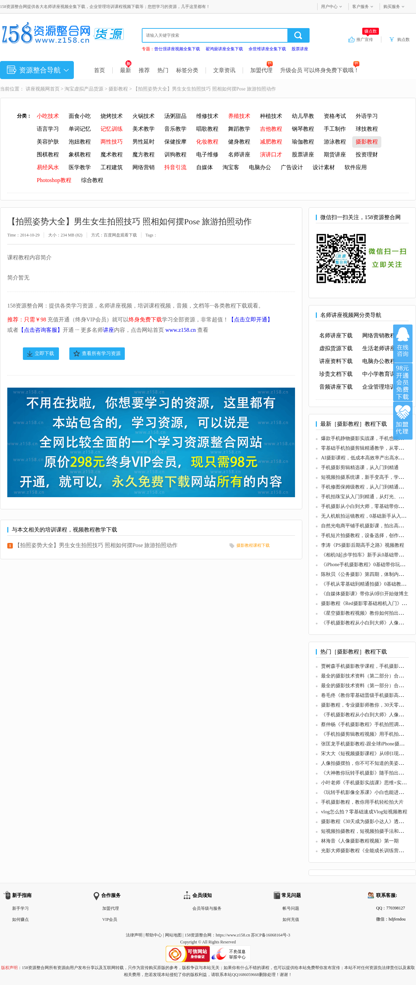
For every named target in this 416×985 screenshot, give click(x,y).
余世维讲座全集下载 (267, 48)
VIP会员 (109, 919)
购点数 (403, 39)
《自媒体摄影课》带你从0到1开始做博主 (364, 593)
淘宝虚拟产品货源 (83, 89)
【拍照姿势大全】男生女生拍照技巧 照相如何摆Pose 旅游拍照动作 (96, 545)
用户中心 (329, 6)
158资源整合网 (197, 935)
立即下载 (44, 353)
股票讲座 (300, 48)
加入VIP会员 (403, 382)
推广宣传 (367, 39)
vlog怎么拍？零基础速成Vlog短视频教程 (364, 811)
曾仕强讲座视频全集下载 (177, 48)
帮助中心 (153, 935)
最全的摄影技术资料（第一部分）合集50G (366, 685)
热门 (162, 70)
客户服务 (360, 6)
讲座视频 (35, 89)
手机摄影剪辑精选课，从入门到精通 (360, 467)
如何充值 (291, 919)
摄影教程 (118, 89)
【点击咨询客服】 (40, 330)
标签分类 (187, 70)
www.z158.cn (180, 330)
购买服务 (391, 6)
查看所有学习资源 (101, 353)
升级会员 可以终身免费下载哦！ (319, 70)
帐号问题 (291, 908)
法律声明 (134, 935)
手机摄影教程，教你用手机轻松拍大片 (362, 802)
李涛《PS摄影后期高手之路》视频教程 (362, 545)
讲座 (108, 330)
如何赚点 (20, 919)
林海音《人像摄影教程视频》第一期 (360, 841)
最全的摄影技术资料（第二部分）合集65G (366, 676)
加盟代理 (261, 70)
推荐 (144, 70)
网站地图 (173, 935)
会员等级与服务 (207, 908)
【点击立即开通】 (250, 319)
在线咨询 (403, 344)
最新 (125, 70)
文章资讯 (224, 70)
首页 (99, 70)
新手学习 (20, 908)
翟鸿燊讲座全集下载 (224, 48)
